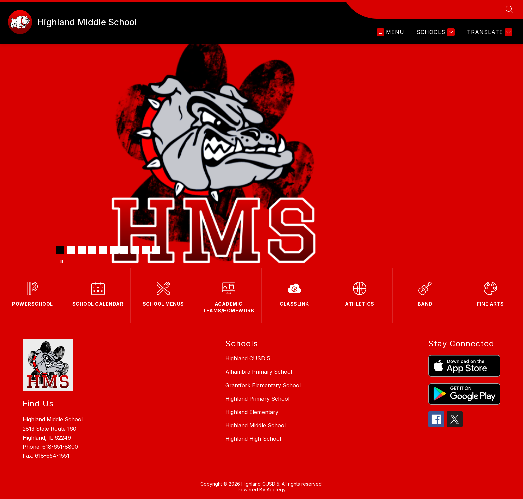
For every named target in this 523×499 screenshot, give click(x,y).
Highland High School (253, 438)
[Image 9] (146, 250)
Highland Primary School (257, 398)
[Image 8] (135, 250)
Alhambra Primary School (258, 371)
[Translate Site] (488, 32)
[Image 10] (156, 250)
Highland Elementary (251, 412)
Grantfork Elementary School (263, 385)
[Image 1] (60, 250)
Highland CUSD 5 (247, 358)
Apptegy (276, 489)
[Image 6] (114, 250)
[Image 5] (103, 250)
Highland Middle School (255, 425)
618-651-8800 (60, 446)
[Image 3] (82, 250)
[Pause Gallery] (61, 261)
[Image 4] (92, 250)
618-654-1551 (52, 455)
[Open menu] (390, 32)
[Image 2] (71, 250)
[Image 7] (124, 250)
